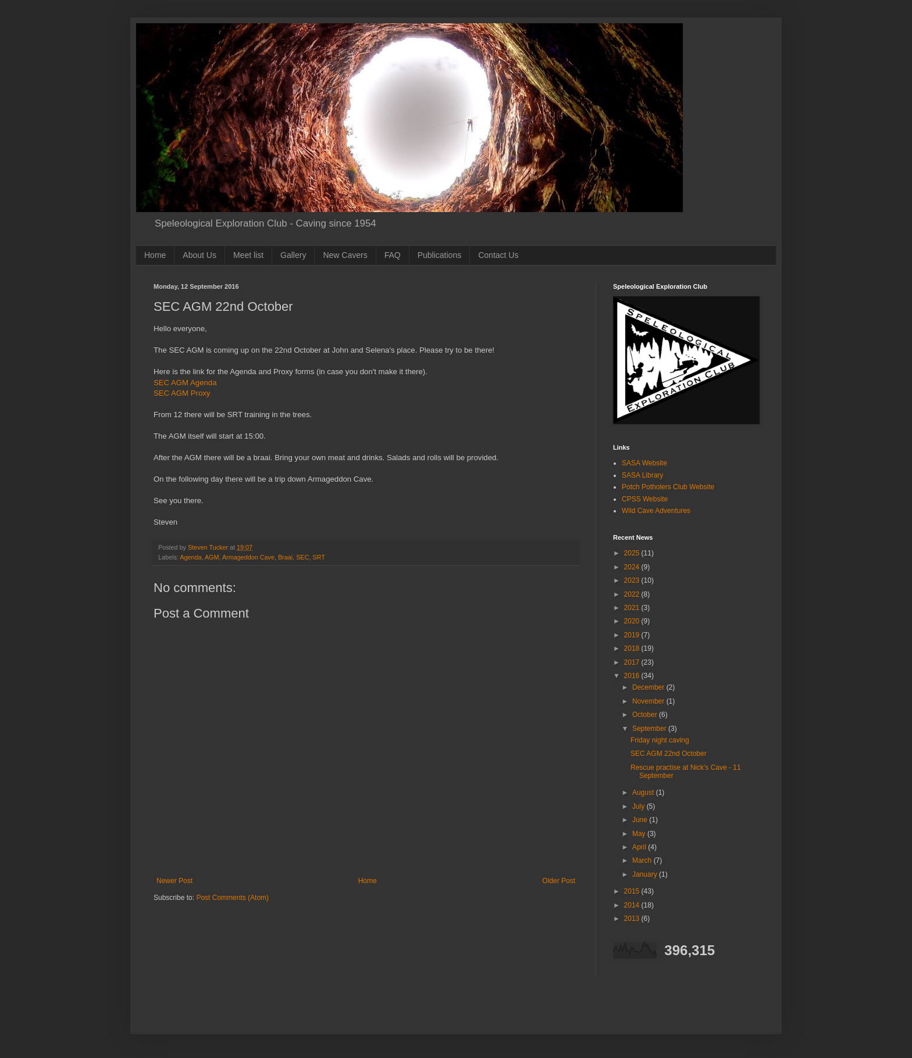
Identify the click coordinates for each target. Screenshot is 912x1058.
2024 (633, 567)
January (645, 874)
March (643, 860)
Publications (440, 255)
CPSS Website (645, 499)
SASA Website (644, 463)
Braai (285, 557)
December (649, 687)
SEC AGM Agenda (185, 382)
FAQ (392, 255)
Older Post (558, 881)
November (649, 701)
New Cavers (345, 255)
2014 (633, 905)
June (640, 820)
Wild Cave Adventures (656, 511)
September (650, 729)
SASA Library (642, 475)
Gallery (293, 255)
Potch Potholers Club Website (668, 487)
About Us (199, 255)
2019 (633, 635)
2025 (633, 553)
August (644, 792)
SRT (318, 557)
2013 (633, 918)
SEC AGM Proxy (182, 393)
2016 (633, 676)
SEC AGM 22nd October (668, 753)
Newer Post (174, 881)
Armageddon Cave (248, 557)
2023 (633, 580)
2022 (633, 594)
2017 (633, 662)
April (640, 847)
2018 (633, 648)
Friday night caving (659, 740)
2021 (633, 608)
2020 (633, 621)
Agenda (190, 557)
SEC (302, 557)
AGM (212, 557)
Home (155, 255)
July (639, 806)
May (639, 834)
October (645, 715)
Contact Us (498, 255)
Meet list (248, 255)
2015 (633, 891)
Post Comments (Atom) (232, 898)
